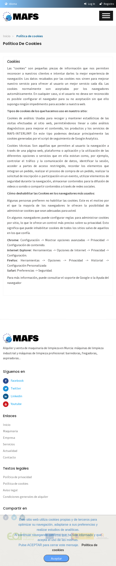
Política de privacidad (17, 477)
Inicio (6, 36)
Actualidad (10, 451)
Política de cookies (29, 36)
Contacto (9, 457)
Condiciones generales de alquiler (25, 497)
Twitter (13, 388)
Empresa (9, 438)
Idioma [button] (11, 4)
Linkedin (13, 396)
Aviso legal (10, 490)
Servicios (9, 444)
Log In (89, 4)
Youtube (13, 404)
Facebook (13, 381)
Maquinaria (10, 431)
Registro (107, 4)
